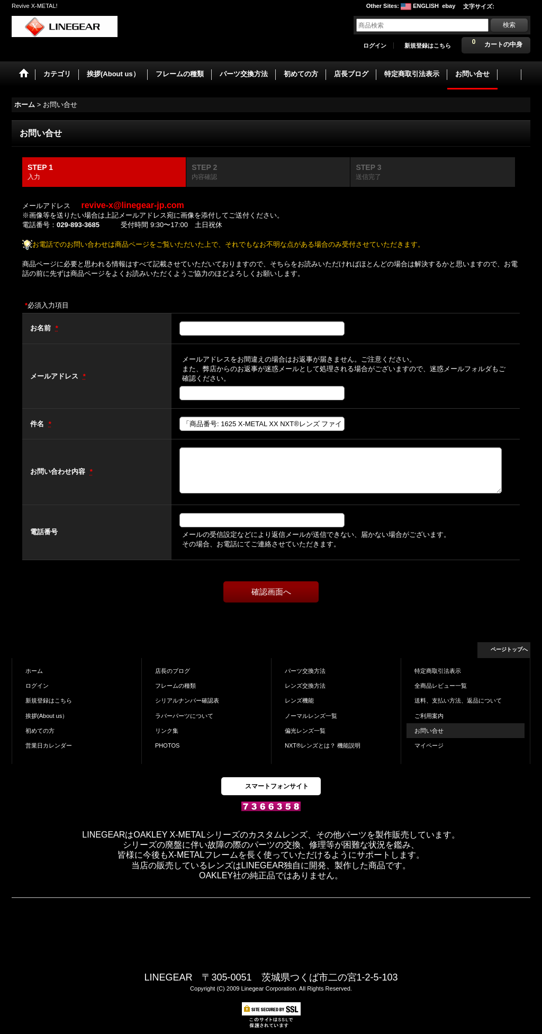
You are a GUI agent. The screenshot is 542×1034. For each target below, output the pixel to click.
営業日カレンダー (48, 745)
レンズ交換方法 (305, 685)
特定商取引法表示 (437, 671)
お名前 (41, 328)
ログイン (374, 45)
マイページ (429, 745)
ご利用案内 (429, 716)
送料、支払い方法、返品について (458, 700)
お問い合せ (429, 730)
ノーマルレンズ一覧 (311, 716)
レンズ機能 (299, 700)
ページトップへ (509, 649)
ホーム (34, 671)
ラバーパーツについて (184, 716)
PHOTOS (167, 745)
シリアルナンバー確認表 (187, 700)
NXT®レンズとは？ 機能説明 (322, 745)
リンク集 (166, 730)
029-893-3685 (78, 225)
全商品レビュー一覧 (440, 685)
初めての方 (40, 730)
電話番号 (44, 532)
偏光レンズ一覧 (305, 730)
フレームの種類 (175, 685)
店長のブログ (172, 671)
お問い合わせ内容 (58, 471)
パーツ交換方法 (305, 671)
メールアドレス (55, 376)
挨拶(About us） (46, 716)
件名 (38, 424)
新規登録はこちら (427, 45)
